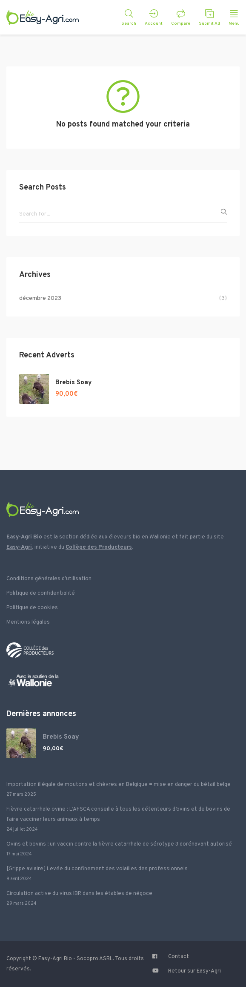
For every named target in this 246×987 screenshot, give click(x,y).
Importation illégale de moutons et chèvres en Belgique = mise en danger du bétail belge (118, 784)
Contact (178, 956)
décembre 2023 (40, 298)
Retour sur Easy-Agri (194, 971)
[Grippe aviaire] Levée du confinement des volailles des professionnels (97, 869)
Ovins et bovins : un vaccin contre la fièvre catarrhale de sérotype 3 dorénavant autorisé (119, 844)
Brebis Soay (73, 383)
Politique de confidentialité (40, 593)
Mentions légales (28, 622)
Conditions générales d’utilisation (49, 579)
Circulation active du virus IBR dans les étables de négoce (79, 893)
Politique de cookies (32, 607)
